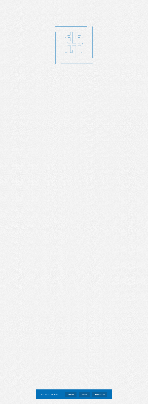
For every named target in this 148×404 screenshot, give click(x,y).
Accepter (71, 394)
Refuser (84, 394)
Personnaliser (100, 394)
